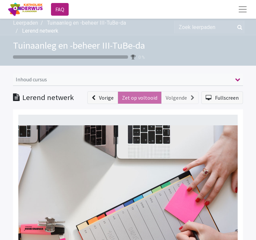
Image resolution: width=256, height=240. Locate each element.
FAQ (59, 9)
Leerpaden (25, 23)
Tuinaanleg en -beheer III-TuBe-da (79, 45)
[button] (102, 97)
